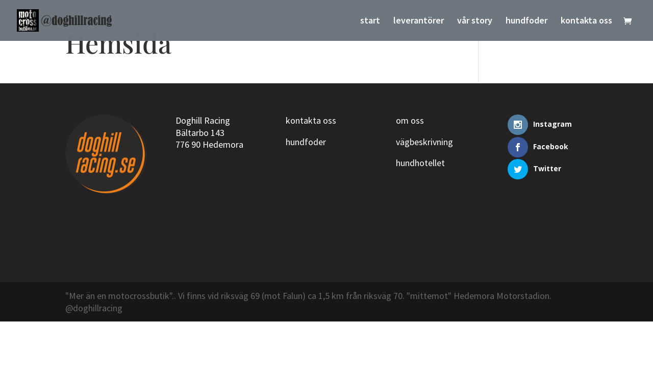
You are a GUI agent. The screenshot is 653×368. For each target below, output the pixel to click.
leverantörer (418, 21)
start (370, 21)
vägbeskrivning (424, 142)
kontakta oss (586, 21)
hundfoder (526, 21)
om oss (410, 120)
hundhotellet (420, 163)
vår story (474, 21)
